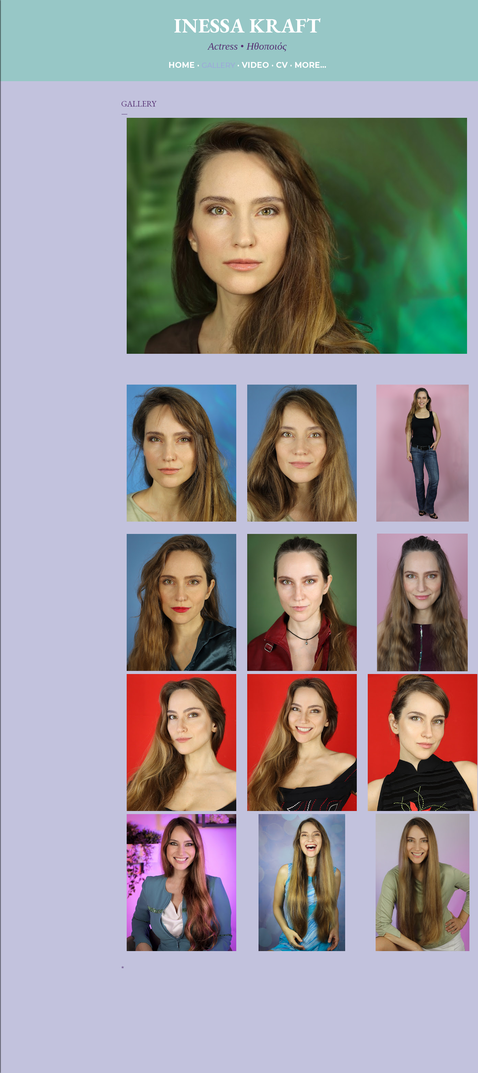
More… (310, 65)
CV (282, 65)
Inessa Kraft (247, 25)
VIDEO (255, 65)
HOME (181, 65)
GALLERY (218, 65)
